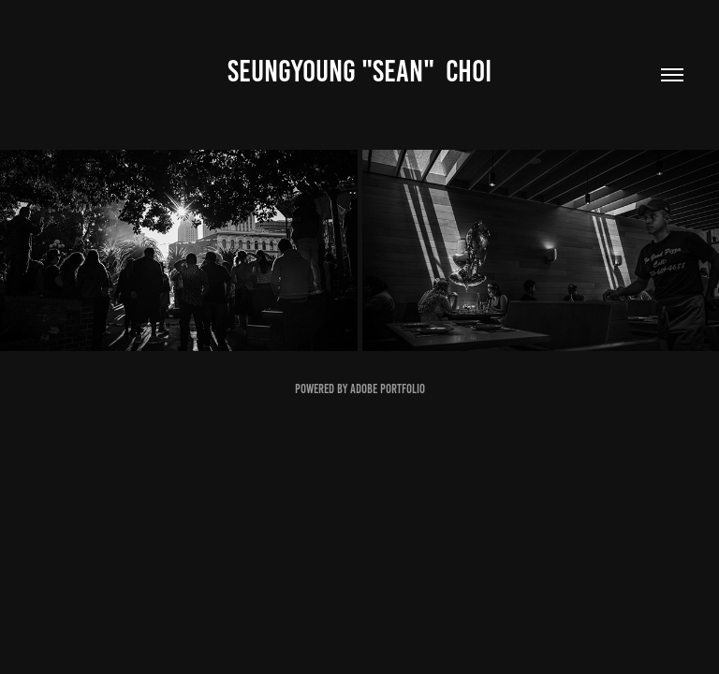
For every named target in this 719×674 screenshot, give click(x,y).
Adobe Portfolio (387, 389)
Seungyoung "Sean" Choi (359, 71)
